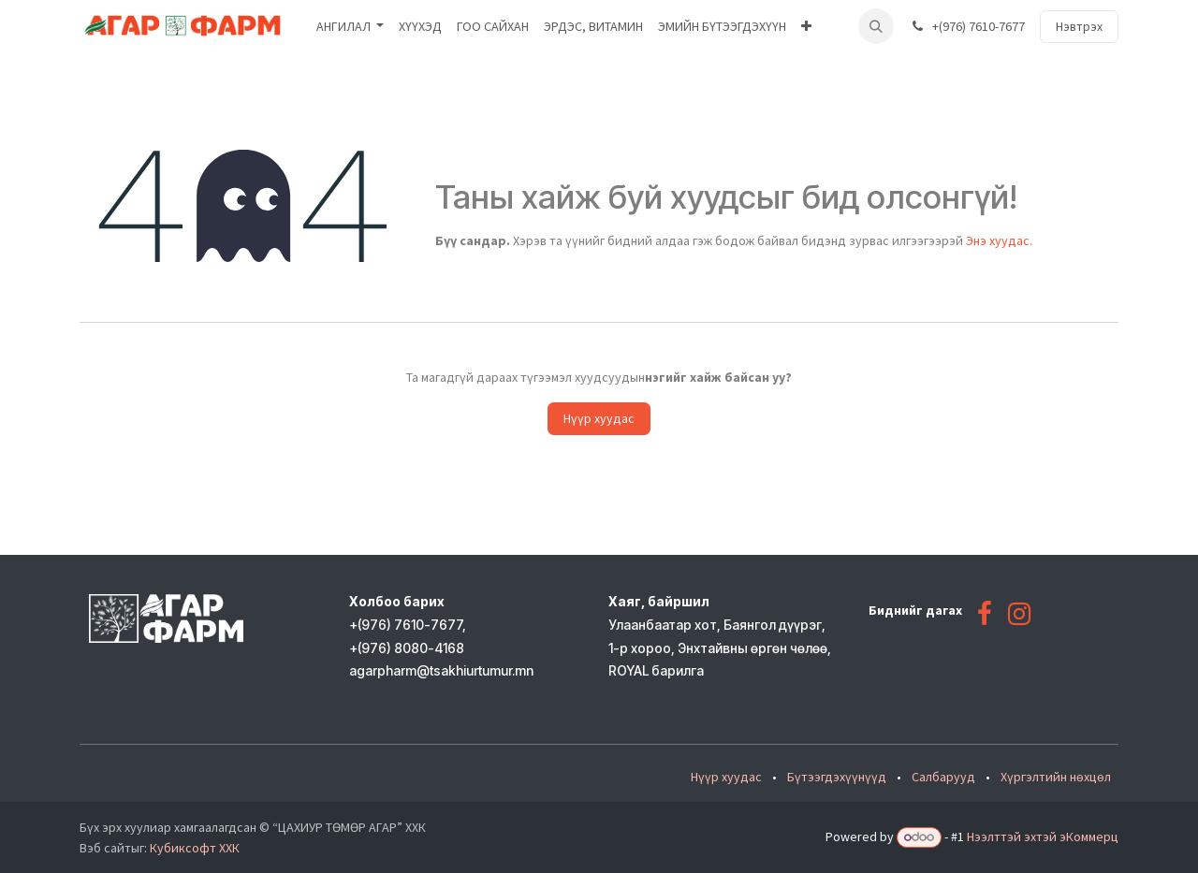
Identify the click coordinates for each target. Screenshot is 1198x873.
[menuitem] (350, 26)
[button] (876, 26)
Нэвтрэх (1079, 26)
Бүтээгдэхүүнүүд (836, 776)
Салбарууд (943, 776)
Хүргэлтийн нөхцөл (1056, 776)
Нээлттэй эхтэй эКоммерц (1042, 836)
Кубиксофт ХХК (195, 847)
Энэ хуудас (998, 240)
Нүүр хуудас (599, 418)
